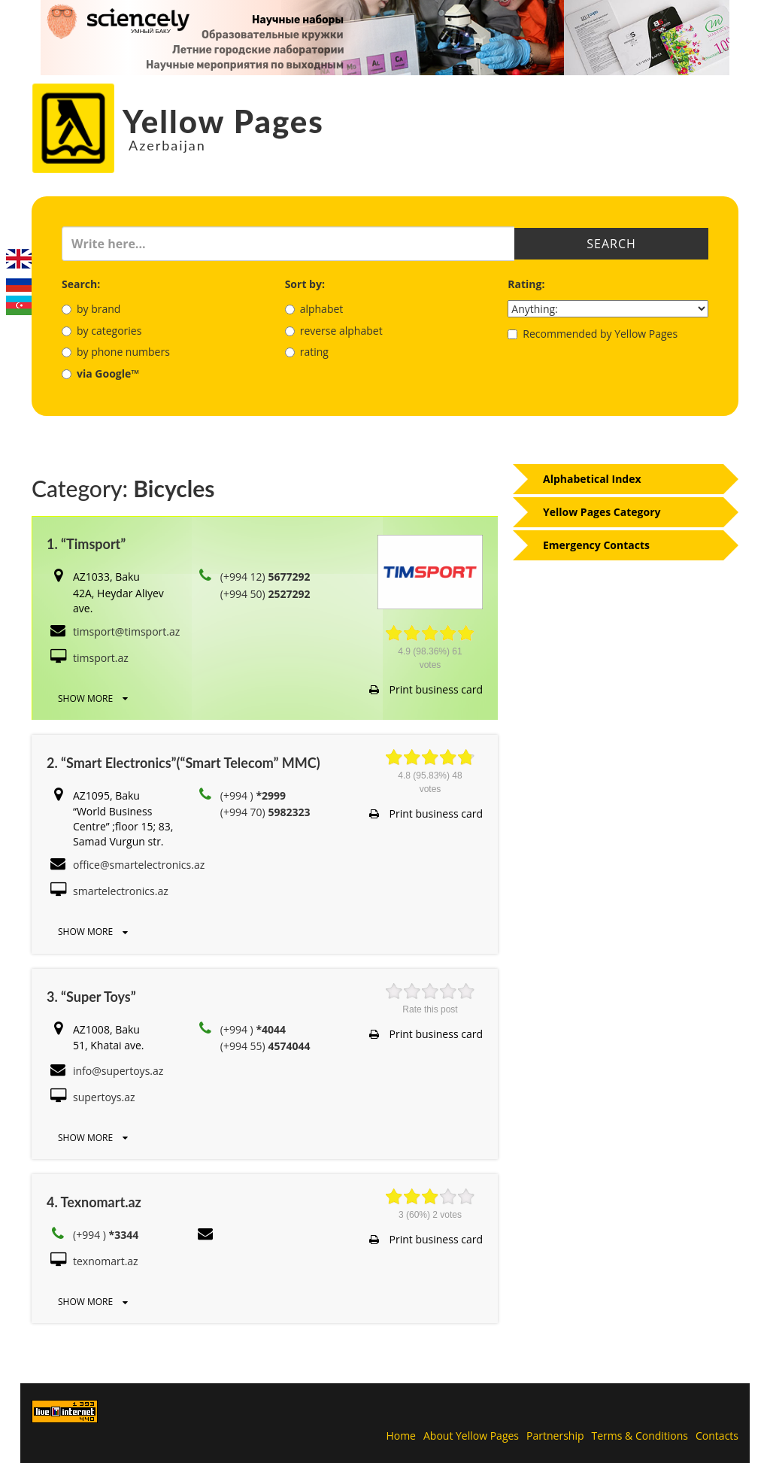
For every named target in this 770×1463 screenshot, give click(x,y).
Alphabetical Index (592, 479)
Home (401, 1435)
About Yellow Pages (471, 1435)
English (19, 259)
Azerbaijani (19, 305)
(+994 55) (265, 1046)
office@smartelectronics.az (139, 864)
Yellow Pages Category (602, 512)
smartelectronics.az (120, 891)
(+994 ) (253, 795)
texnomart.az (105, 1261)
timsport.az (101, 658)
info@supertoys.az (118, 1071)
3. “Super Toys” (91, 996)
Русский (19, 282)
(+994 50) (265, 594)
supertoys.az (104, 1097)
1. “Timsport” (86, 544)
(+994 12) (265, 576)
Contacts (717, 1435)
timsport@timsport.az (126, 631)
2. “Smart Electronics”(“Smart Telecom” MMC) (183, 762)
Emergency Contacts (596, 545)
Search (611, 243)
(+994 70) (265, 812)
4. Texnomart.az (94, 1202)
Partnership (555, 1435)
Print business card (426, 689)
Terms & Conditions (640, 1435)
